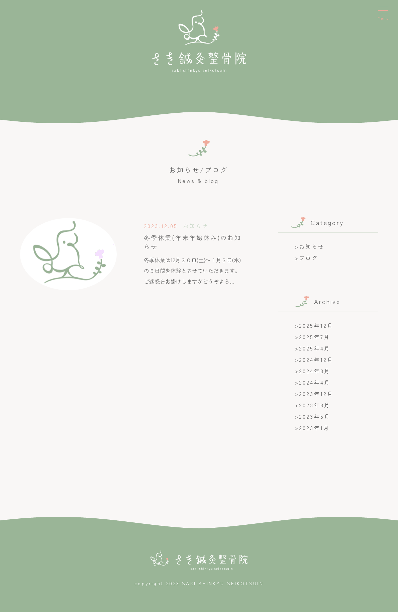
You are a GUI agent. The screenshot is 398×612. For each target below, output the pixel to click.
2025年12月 (316, 325)
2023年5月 (314, 416)
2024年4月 (314, 382)
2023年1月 (314, 428)
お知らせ (312, 246)
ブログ (308, 258)
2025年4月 (314, 348)
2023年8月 (314, 405)
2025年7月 (314, 337)
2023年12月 (316, 394)
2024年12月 (316, 359)
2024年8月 (314, 371)
